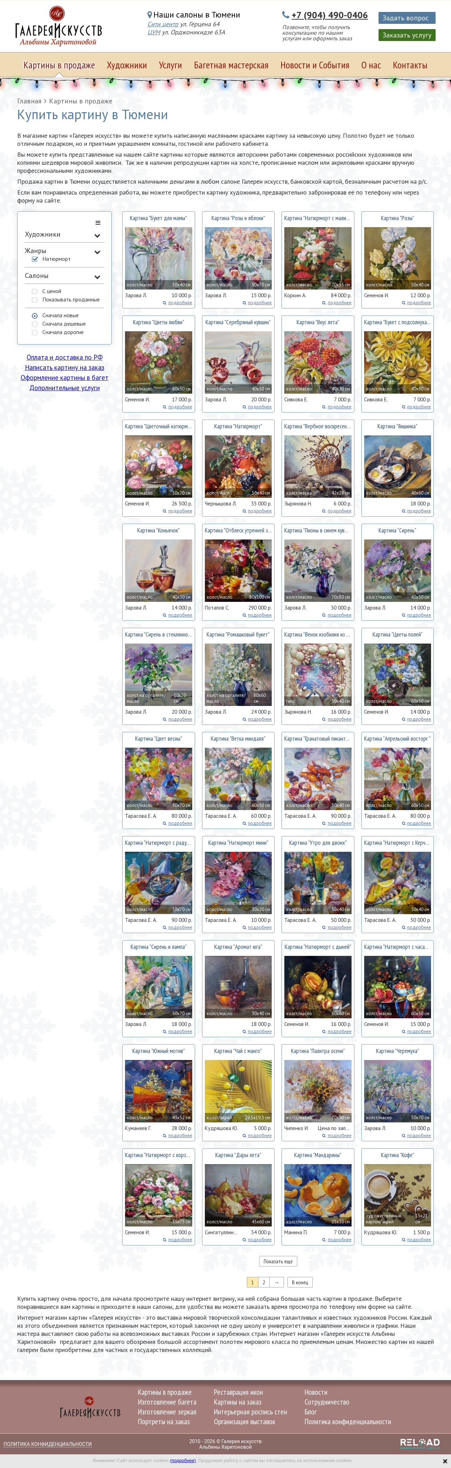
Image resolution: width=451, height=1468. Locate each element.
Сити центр (162, 24)
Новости (316, 1392)
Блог (311, 1411)
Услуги (170, 64)
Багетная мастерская (231, 64)
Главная (29, 101)
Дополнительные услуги (64, 387)
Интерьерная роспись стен (250, 1411)
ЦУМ (153, 32)
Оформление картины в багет (65, 377)
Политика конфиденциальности (348, 1421)
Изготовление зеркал (167, 1411)
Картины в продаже (59, 64)
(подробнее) (183, 1460)
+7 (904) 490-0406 (330, 15)
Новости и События (314, 64)
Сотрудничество (327, 1402)
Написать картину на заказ (64, 367)
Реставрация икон (238, 1392)
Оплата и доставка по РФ (65, 357)
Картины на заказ (238, 1402)
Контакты (410, 64)
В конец (300, 1282)
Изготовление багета (167, 1402)
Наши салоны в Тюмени (196, 14)
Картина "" (158, 218)
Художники (127, 64)
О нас (371, 64)
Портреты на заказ (164, 1421)
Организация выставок (244, 1421)
